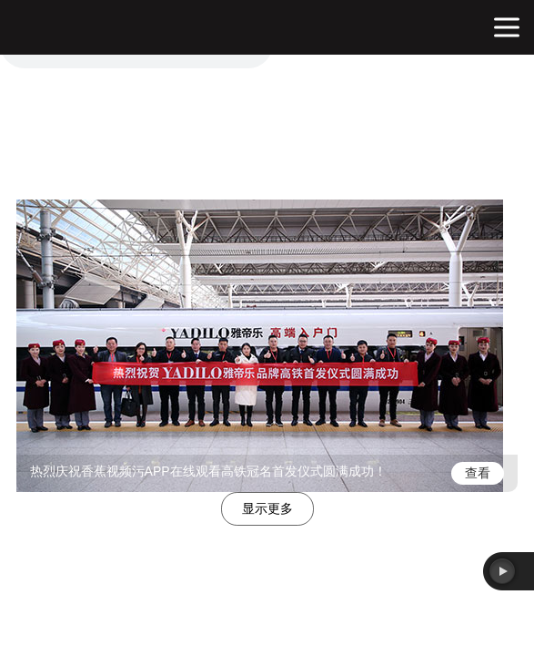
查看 (477, 473)
